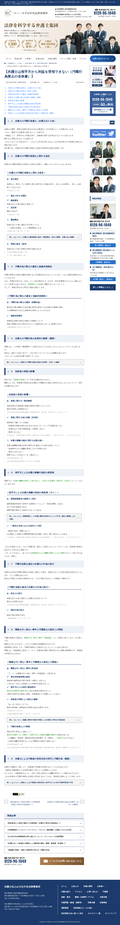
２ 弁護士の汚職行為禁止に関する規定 (20, 91)
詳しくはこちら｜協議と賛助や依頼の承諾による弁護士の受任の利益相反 (37, 720)
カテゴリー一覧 (94, 913)
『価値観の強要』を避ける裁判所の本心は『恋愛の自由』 (29, 850)
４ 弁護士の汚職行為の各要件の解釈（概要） (23, 97)
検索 (112, 122)
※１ (36, 455)
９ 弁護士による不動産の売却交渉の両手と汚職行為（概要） (29, 113)
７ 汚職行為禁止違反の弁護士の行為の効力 (22, 107)
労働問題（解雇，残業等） (72, 902)
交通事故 (103, 902)
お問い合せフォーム (101, 59)
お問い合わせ (92, 892)
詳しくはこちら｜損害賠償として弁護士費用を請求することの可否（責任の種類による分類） (42, 517)
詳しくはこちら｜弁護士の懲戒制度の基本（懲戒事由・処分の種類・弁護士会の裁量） (42, 237)
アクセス (83, 59)
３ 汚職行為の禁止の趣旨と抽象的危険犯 (21, 94)
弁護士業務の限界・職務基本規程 (47, 63)
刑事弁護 (91, 902)
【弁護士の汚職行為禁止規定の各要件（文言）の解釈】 (63, 803)
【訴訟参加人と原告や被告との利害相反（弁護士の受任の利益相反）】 (25, 803)
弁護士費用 (52, 59)
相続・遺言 (65, 897)
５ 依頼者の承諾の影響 (14, 100)
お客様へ (28, 59)
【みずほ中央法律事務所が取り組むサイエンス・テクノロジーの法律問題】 (35, 836)
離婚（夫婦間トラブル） (85, 897)
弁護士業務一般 (29, 63)
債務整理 (65, 908)
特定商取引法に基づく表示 (72, 913)
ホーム (8, 59)
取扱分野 (18, 59)
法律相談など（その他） (15, 63)
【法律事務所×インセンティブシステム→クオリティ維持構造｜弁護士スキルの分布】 (39, 830)
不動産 (105, 892)
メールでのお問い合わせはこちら (65, 861)
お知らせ (75, 886)
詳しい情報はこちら (101, 287)
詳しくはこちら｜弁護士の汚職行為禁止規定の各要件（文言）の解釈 (33, 362)
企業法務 (103, 897)
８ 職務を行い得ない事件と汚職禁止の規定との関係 (26, 110)
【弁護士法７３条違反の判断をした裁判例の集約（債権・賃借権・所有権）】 (36, 843)
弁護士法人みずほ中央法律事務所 (22, 886)
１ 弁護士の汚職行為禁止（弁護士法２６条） (23, 88)
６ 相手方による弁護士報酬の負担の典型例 (22, 104)
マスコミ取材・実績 (68, 59)
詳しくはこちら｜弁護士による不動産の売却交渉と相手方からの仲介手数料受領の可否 (40, 782)
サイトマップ (110, 913)
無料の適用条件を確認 (30, 50)
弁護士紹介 (40, 59)
